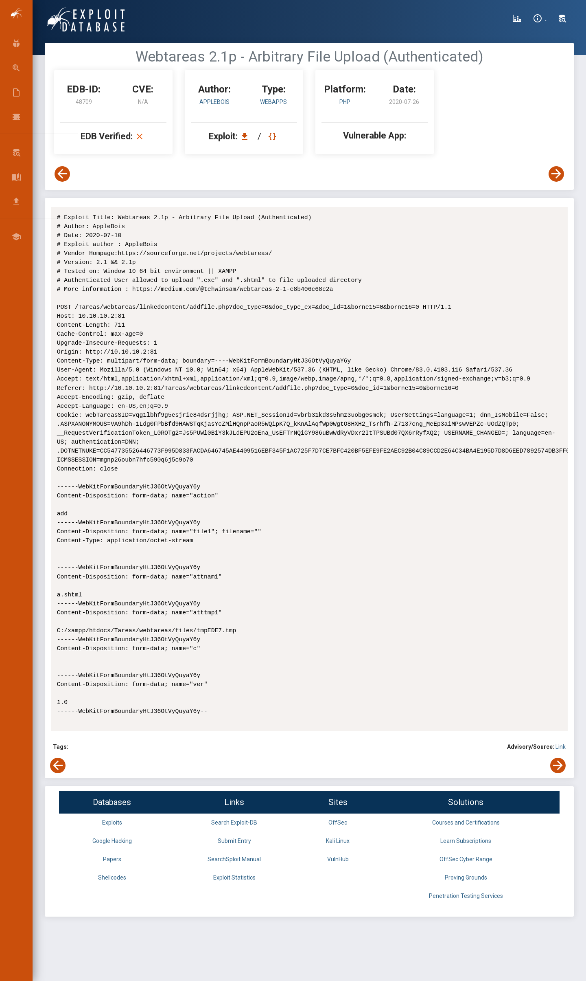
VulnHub (338, 859)
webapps (273, 102)
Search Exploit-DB (234, 822)
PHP (344, 102)
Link (560, 746)
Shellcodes (112, 877)
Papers (112, 859)
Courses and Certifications (466, 822)
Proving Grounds (466, 877)
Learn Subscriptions (465, 841)
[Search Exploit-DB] (562, 19)
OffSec (337, 822)
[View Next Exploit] (556, 174)
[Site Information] (539, 19)
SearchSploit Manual (234, 859)
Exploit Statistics (234, 877)
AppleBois (214, 102)
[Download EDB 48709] (247, 136)
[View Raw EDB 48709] (273, 136)
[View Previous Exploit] (62, 174)
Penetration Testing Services (466, 896)
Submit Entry (234, 841)
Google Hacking (112, 841)
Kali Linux (338, 841)
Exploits (112, 822)
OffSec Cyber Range (466, 859)
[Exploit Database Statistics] (517, 19)
